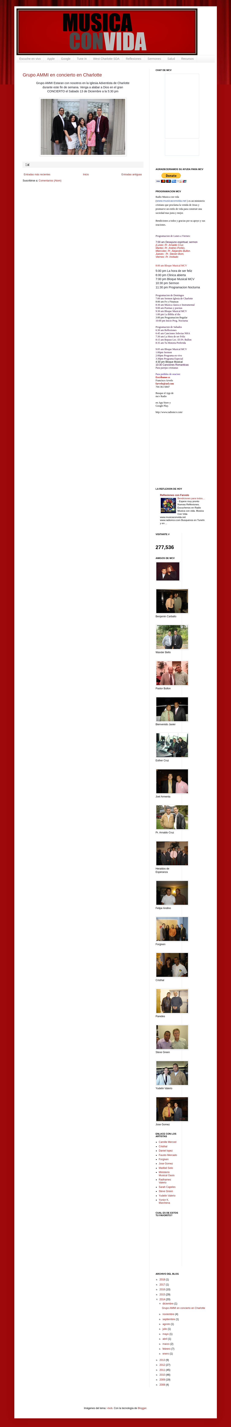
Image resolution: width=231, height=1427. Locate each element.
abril (165, 1338)
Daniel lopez (166, 1150)
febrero (166, 1348)
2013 (162, 1360)
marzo (166, 1343)
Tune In (82, 58)
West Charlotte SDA (106, 58)
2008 (162, 1384)
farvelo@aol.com (165, 383)
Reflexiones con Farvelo (174, 495)
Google (65, 58)
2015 (162, 1294)
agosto (166, 1324)
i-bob (109, 1408)
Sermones (154, 58)
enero (166, 1353)
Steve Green (166, 1191)
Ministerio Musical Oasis (167, 1174)
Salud (171, 58)
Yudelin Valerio (167, 1195)
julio (165, 1329)
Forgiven (164, 1159)
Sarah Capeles (167, 1187)
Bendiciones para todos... (191, 498)
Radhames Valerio (165, 1181)
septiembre (169, 1319)
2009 (162, 1379)
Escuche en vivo (30, 58)
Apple (51, 58)
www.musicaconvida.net (171, 200)
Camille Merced (167, 1142)
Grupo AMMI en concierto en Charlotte (62, 75)
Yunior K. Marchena (164, 1201)
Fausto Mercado (168, 1155)
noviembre (168, 1314)
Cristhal (163, 1146)
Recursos (187, 58)
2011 (162, 1369)
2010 (162, 1374)
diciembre (168, 1303)
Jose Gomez (166, 1163)
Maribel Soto (166, 1168)
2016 (162, 1289)
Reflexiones (133, 58)
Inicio (86, 174)
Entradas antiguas (132, 174)
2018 (162, 1279)
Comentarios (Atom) (50, 180)
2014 (162, 1299)
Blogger (142, 1408)
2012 (162, 1364)
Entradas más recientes (37, 174)
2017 (162, 1284)
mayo (165, 1334)
